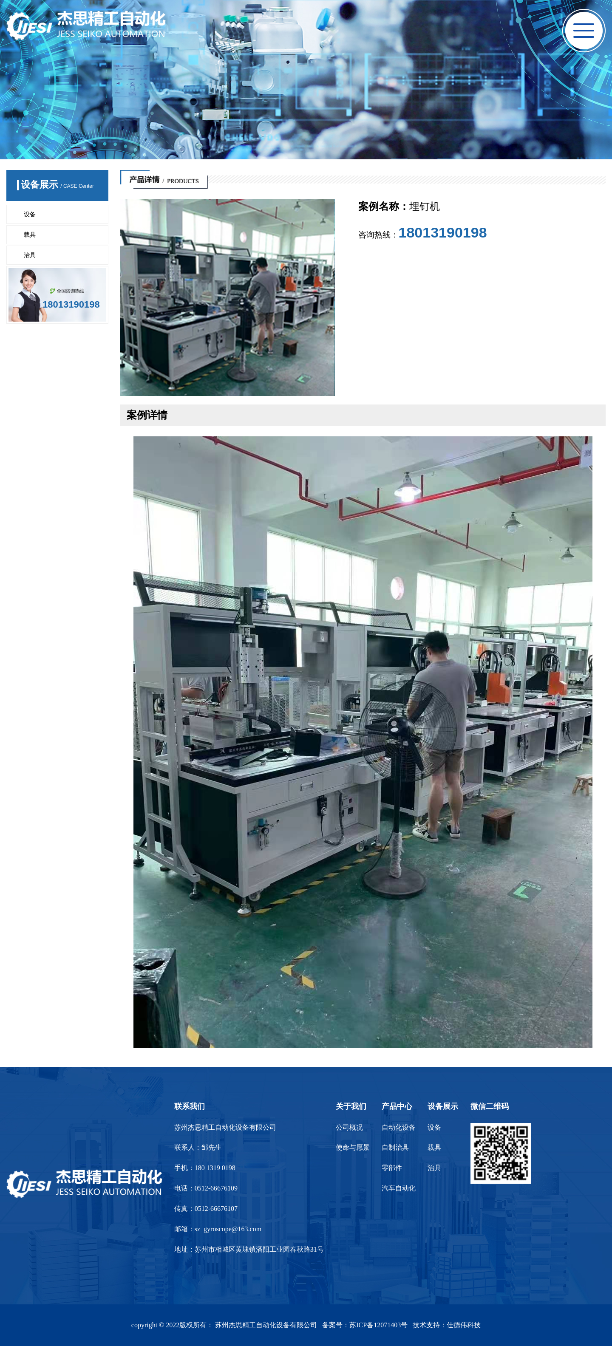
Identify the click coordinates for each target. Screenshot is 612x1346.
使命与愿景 (353, 1147)
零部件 (392, 1167)
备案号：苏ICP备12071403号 (365, 1325)
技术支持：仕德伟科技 (447, 1325)
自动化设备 (399, 1127)
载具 (30, 235)
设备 (30, 214)
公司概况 (349, 1127)
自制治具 (395, 1147)
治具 (30, 255)
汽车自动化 (399, 1188)
